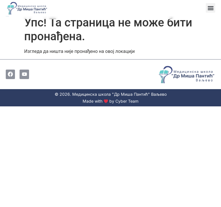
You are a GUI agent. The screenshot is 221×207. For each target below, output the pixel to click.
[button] (210, 8)
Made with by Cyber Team (110, 101)
